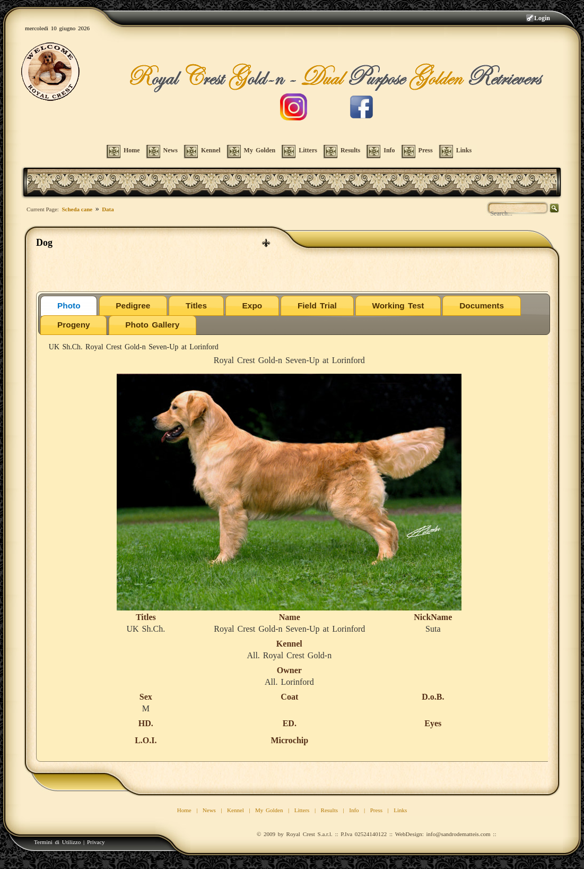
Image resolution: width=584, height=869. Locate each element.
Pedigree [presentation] (133, 305)
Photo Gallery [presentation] (152, 324)
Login (542, 18)
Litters (302, 810)
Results (329, 810)
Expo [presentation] (252, 305)
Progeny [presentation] (73, 324)
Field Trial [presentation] (317, 305)
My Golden (269, 810)
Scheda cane (77, 209)
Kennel (235, 810)
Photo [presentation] (69, 305)
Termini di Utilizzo (57, 842)
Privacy (96, 842)
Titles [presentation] (196, 305)
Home (184, 810)
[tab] (68, 305)
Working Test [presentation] (398, 305)
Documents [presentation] (481, 305)
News (209, 810)
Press (376, 810)
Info (354, 810)
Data (108, 209)
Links (400, 810)
